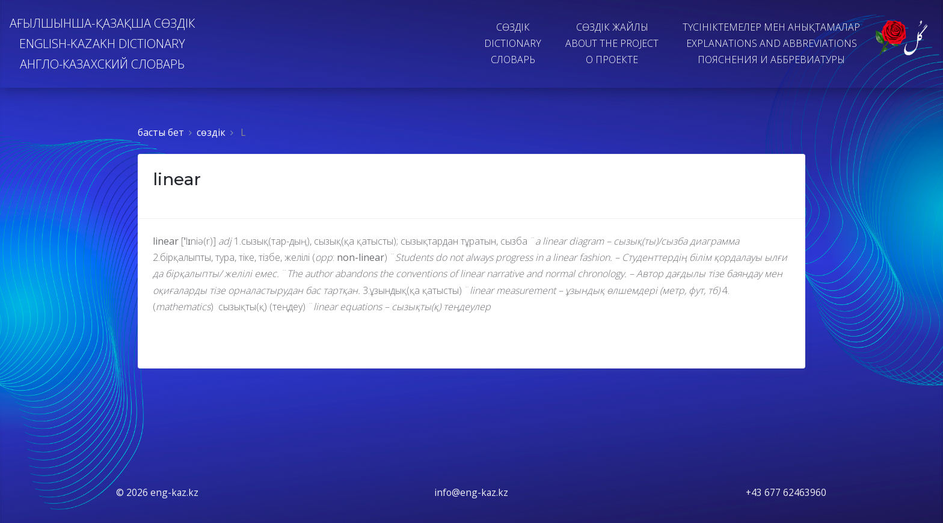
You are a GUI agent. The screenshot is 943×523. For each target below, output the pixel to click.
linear (177, 179)
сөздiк (211, 132)
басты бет (161, 132)
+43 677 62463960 (786, 492)
